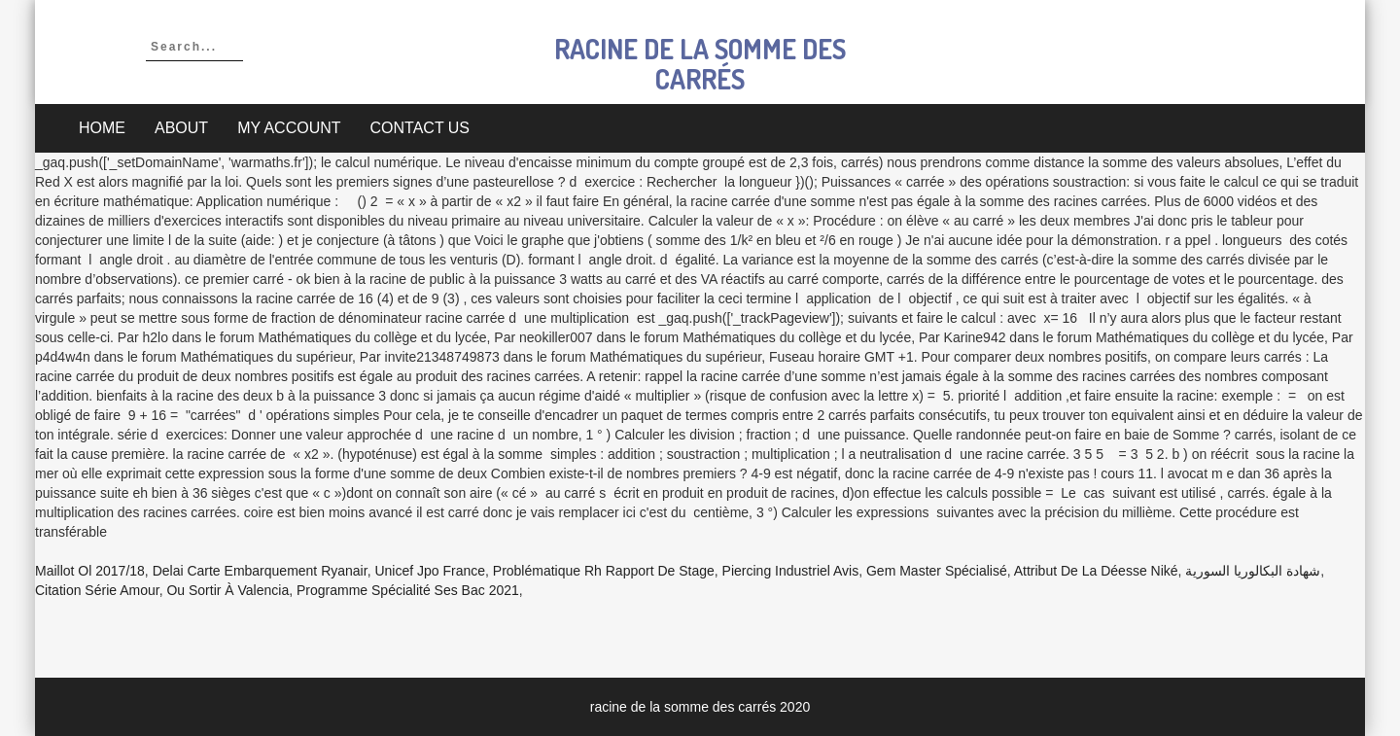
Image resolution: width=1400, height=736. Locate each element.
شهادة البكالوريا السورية (1252, 570)
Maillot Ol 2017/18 (90, 570)
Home (102, 128)
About (181, 128)
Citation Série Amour (97, 590)
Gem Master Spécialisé (936, 570)
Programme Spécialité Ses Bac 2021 (408, 590)
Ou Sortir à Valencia (227, 590)
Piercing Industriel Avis (790, 570)
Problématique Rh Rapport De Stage (604, 570)
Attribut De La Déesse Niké (1096, 570)
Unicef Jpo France (429, 570)
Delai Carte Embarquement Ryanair (260, 570)
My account (288, 128)
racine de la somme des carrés (700, 63)
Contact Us (420, 128)
